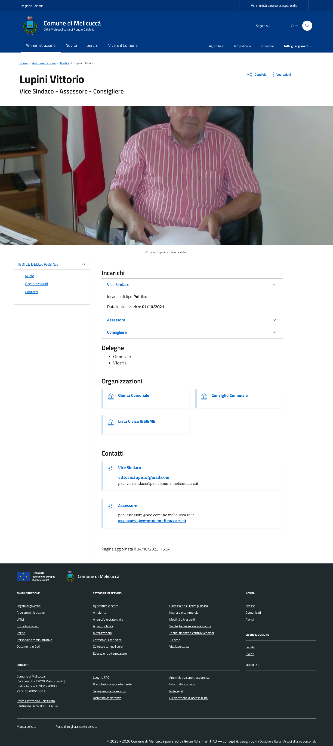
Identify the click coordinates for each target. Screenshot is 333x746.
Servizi (92, 45)
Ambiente (99, 612)
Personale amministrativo (34, 639)
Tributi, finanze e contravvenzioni (191, 632)
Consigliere (117, 332)
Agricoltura (216, 46)
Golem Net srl (193, 741)
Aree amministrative (31, 612)
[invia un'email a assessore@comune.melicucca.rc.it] (152, 521)
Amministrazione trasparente (274, 5)
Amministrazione (41, 45)
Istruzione (267, 46)
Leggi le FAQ (101, 677)
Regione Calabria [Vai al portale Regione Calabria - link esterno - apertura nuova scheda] (32, 5)
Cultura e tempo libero (108, 646)
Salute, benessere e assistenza (190, 626)
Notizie (250, 605)
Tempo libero (242, 46)
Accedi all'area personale (299, 741)
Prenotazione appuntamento (112, 684)
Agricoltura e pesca (105, 605)
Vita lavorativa (179, 646)
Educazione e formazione (110, 653)
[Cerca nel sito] (307, 26)
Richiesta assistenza (107, 697)
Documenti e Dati (28, 646)
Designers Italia (268, 741)
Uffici (20, 619)
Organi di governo (28, 605)
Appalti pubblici (103, 626)
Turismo (174, 639)
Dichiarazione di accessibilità (188, 697)
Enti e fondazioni (28, 626)
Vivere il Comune (123, 45)
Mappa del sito (26, 726)
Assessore (116, 320)
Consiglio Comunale (230, 395)
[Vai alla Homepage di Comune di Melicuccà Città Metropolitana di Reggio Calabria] (63, 25)
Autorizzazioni (102, 632)
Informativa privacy (182, 684)
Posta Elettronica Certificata (36, 700)
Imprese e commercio (183, 612)
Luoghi (250, 647)
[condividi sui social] (257, 74)
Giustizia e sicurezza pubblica (188, 605)
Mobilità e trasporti (182, 619)
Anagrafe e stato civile (108, 619)
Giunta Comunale (133, 395)
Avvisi (250, 619)
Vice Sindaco (118, 284)
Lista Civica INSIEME (136, 421)
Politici (21, 632)
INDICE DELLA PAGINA (38, 264)
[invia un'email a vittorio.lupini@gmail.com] (144, 477)
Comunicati (253, 612)
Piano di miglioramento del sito (76, 726)
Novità (71, 45)
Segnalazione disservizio (109, 691)
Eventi (250, 653)
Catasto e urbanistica (107, 639)
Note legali (176, 691)
